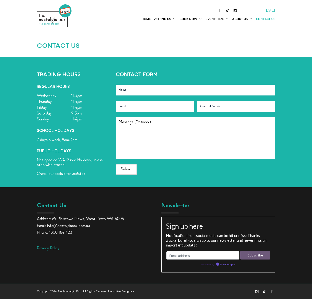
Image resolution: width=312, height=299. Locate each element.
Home (146, 19)
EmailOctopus (227, 265)
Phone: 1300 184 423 (54, 233)
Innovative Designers (121, 291)
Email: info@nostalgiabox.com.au (63, 226)
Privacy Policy (48, 248)
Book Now (191, 19)
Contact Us (265, 19)
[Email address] (202, 255)
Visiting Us (165, 19)
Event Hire (217, 19)
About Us (242, 19)
